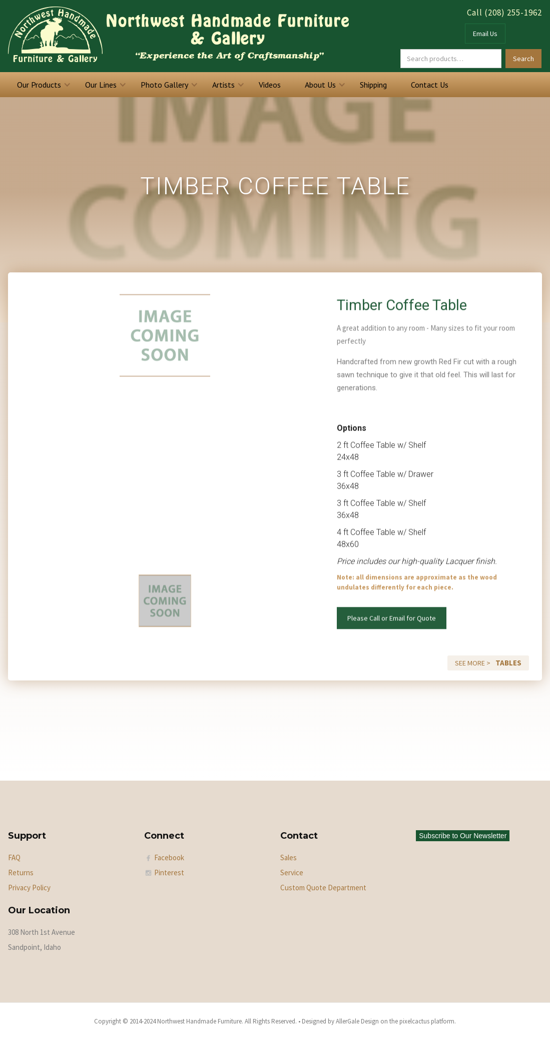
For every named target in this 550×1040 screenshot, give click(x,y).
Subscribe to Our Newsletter (462, 836)
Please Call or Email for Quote (391, 623)
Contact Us (429, 85)
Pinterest (169, 872)
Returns (21, 872)
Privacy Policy (29, 887)
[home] (178, 36)
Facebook (169, 857)
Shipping (373, 85)
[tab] (165, 606)
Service (291, 872)
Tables (508, 662)
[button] (42, 84)
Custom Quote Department (323, 887)
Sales (288, 857)
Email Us (485, 33)
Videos (270, 85)
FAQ (14, 857)
